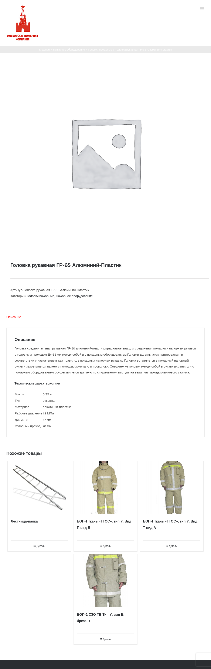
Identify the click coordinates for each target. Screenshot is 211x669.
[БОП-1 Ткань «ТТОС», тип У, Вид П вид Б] (105, 487)
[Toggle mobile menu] (202, 8)
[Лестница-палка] (39, 487)
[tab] (105, 317)
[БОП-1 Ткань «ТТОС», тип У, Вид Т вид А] (171, 487)
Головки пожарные (40, 296)
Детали (41, 546)
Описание (13, 317)
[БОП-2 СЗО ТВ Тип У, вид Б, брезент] (105, 580)
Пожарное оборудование (74, 296)
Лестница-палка (24, 521)
